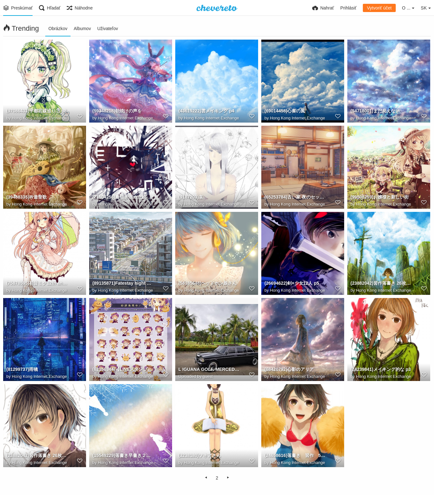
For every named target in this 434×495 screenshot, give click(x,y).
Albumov (82, 28)
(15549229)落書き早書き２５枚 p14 (123, 455)
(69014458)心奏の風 (284, 111)
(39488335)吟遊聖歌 (26, 197)
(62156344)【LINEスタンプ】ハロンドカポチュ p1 (123, 369)
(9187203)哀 (190, 197)
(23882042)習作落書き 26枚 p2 (37, 455)
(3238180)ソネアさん (199, 455)
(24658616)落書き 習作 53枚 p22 (295, 455)
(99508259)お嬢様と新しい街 (379, 197)
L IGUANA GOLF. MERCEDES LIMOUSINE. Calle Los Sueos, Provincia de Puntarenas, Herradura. (209, 369)
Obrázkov (57, 28)
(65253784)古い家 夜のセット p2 (295, 197)
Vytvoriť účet (379, 7)
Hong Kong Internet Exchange (39, 118)
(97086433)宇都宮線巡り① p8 (36, 111)
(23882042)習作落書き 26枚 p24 (381, 283)
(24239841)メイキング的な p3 (380, 369)
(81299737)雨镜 (22, 369)
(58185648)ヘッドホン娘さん (207, 283)
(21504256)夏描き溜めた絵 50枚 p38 (123, 197)
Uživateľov (107, 28)
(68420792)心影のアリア (289, 369)
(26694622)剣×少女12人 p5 (291, 283)
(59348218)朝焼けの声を (117, 111)
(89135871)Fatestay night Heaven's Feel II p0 (123, 283)
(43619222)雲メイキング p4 (206, 111)
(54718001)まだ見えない (375, 111)
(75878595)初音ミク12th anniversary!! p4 (37, 283)
